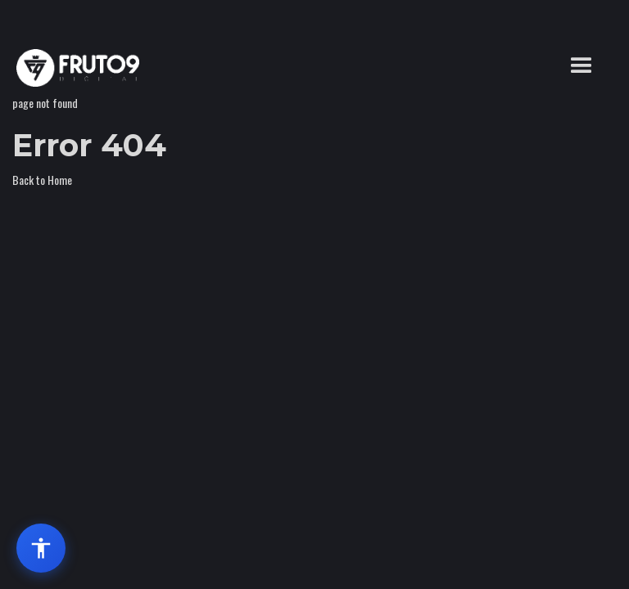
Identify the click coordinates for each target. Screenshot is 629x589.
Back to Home (42, 179)
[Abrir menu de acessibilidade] (41, 548)
